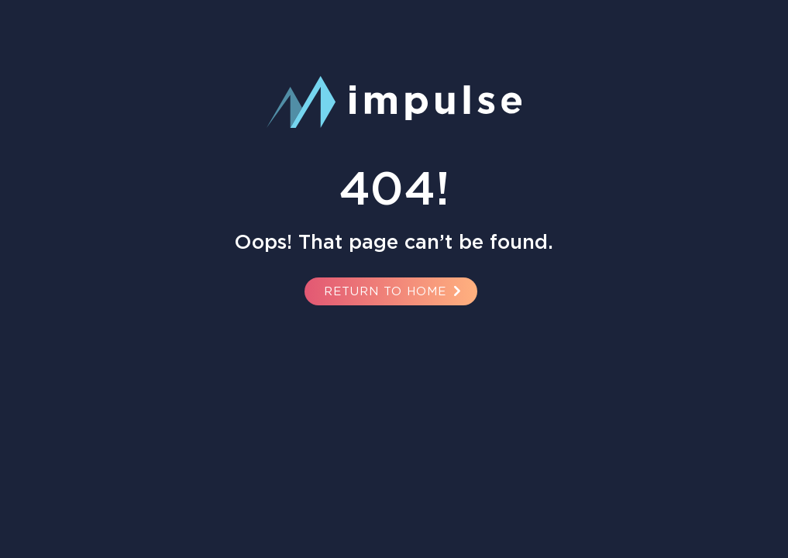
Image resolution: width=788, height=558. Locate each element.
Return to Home (395, 291)
